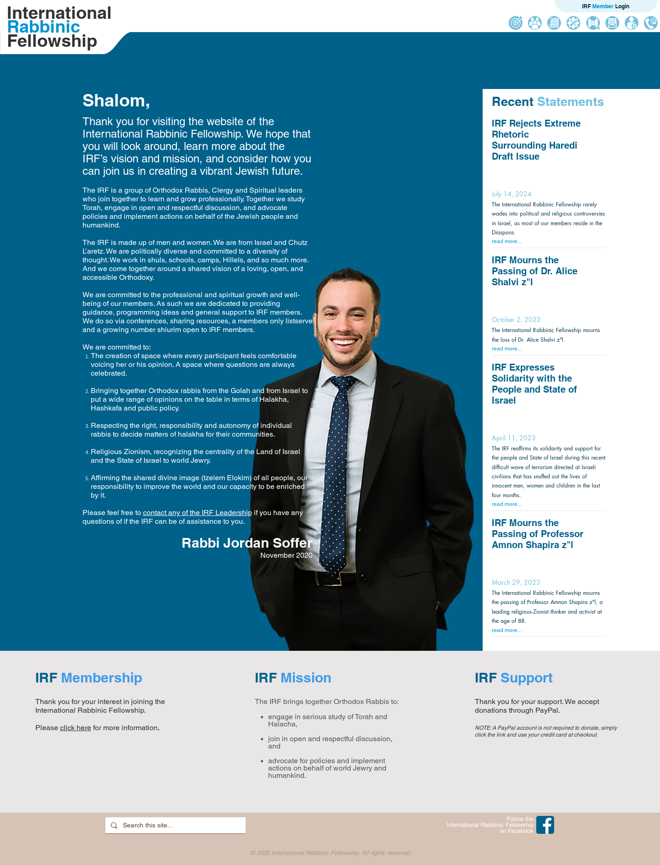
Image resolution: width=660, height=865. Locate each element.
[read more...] (547, 241)
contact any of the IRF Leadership (197, 512)
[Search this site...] (174, 825)
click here (75, 727)
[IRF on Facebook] (545, 825)
